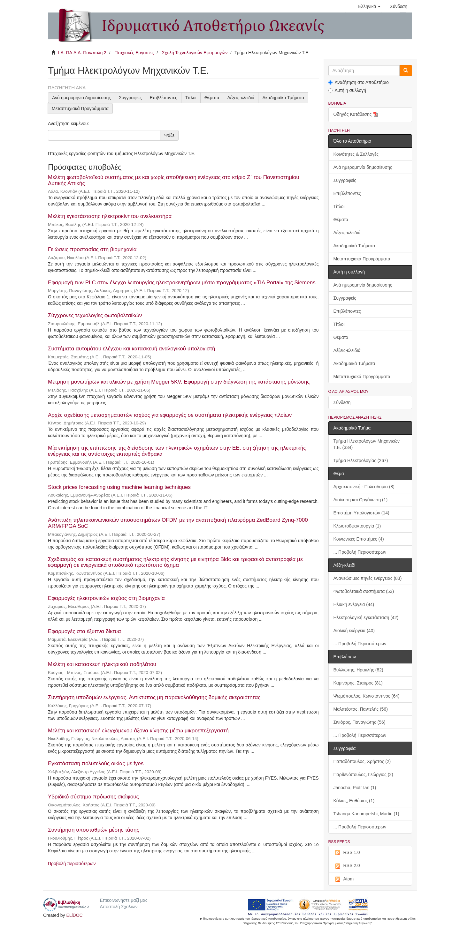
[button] (369, 6)
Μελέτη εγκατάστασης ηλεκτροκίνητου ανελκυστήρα (110, 216)
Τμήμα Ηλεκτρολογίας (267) (361, 460)
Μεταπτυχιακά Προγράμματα (80, 108)
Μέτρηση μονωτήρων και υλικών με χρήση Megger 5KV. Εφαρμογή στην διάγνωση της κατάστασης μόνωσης (179, 382)
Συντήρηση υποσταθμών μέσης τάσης (93, 830)
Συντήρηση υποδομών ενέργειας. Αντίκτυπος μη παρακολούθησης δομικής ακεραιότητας (154, 697)
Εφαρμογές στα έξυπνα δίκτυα (84, 631)
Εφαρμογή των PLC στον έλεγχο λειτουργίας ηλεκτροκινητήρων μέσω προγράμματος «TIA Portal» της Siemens (182, 283)
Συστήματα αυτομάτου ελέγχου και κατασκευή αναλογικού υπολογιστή (131, 349)
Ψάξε (169, 135)
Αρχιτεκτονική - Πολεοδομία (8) (364, 486)
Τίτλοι (190, 97)
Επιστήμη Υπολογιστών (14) (361, 512)
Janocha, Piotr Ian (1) (355, 787)
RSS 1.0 (347, 853)
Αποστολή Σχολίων (118, 906)
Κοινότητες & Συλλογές (356, 154)
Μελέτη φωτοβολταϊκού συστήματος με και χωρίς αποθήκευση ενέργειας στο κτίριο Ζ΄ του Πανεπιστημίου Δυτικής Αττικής (173, 180)
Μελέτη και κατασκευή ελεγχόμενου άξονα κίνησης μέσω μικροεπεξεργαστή (138, 731)
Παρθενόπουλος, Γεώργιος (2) (363, 774)
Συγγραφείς (130, 97)
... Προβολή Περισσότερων (360, 552)
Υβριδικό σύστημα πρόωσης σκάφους (93, 797)
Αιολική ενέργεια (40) (354, 630)
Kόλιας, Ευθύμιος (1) (354, 800)
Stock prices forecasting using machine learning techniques (119, 487)
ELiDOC (74, 915)
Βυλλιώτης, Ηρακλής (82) (358, 669)
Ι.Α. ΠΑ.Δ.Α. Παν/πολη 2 (82, 52)
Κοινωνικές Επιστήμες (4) (359, 539)
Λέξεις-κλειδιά (240, 97)
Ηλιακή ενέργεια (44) (354, 604)
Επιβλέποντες (163, 97)
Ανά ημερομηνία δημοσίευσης (81, 97)
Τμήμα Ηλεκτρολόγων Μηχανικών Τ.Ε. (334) (367, 444)
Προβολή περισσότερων (72, 863)
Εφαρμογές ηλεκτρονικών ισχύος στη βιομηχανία (106, 598)
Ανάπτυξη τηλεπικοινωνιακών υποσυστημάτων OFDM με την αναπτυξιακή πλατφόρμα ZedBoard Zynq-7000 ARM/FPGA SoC (178, 523)
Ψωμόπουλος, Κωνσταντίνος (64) (367, 696)
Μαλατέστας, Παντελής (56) (361, 709)
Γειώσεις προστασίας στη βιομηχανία (92, 249)
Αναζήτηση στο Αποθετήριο (358, 82)
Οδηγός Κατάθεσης (356, 115)
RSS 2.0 (347, 866)
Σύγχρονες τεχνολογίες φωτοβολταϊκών (95, 315)
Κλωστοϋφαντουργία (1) (357, 525)
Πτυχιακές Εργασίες (134, 52)
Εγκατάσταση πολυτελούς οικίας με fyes (95, 763)
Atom (344, 879)
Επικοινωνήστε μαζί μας (123, 900)
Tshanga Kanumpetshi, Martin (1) (366, 813)
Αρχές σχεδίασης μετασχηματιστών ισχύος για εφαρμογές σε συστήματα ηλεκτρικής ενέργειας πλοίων (170, 415)
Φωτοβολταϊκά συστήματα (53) (364, 591)
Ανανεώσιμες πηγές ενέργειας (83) (368, 578)
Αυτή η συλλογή (347, 90)
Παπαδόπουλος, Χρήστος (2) (362, 761)
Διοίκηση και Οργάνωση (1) (361, 499)
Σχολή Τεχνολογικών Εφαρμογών (194, 52)
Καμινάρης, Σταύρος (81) (358, 682)
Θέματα (211, 97)
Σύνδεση (342, 402)
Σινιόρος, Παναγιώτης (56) (360, 722)
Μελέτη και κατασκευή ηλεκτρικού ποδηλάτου (102, 664)
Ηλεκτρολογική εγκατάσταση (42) (366, 617)
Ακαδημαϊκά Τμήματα (283, 97)
